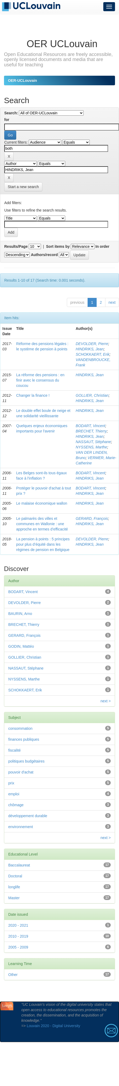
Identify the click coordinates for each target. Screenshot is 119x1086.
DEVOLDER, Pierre (92, 344)
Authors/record (44, 255)
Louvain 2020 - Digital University (53, 1026)
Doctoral (15, 876)
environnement (20, 827)
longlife (14, 887)
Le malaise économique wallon (41, 503)
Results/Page (16, 246)
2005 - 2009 (18, 947)
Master (14, 898)
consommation (20, 728)
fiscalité (14, 750)
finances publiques (23, 739)
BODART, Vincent (90, 426)
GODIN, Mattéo (21, 646)
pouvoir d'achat (21, 772)
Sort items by (58, 246)
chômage (16, 805)
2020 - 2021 (18, 925)
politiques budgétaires (26, 761)
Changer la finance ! (33, 395)
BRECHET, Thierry (91, 431)
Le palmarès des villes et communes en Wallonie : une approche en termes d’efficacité (42, 523)
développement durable (27, 816)
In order (102, 246)
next (112, 302)
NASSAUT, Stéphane (93, 442)
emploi (13, 794)
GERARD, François (92, 518)
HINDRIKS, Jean (90, 349)
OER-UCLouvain (22, 80)
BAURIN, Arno (20, 613)
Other (13, 974)
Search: (11, 113)
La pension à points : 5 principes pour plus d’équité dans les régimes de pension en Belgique (43, 544)
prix (11, 783)
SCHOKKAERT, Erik (92, 354)
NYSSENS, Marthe (91, 447)
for (6, 119)
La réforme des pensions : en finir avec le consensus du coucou (40, 380)
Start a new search (23, 187)
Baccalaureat (19, 865)
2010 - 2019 (18, 936)
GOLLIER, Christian (92, 395)
